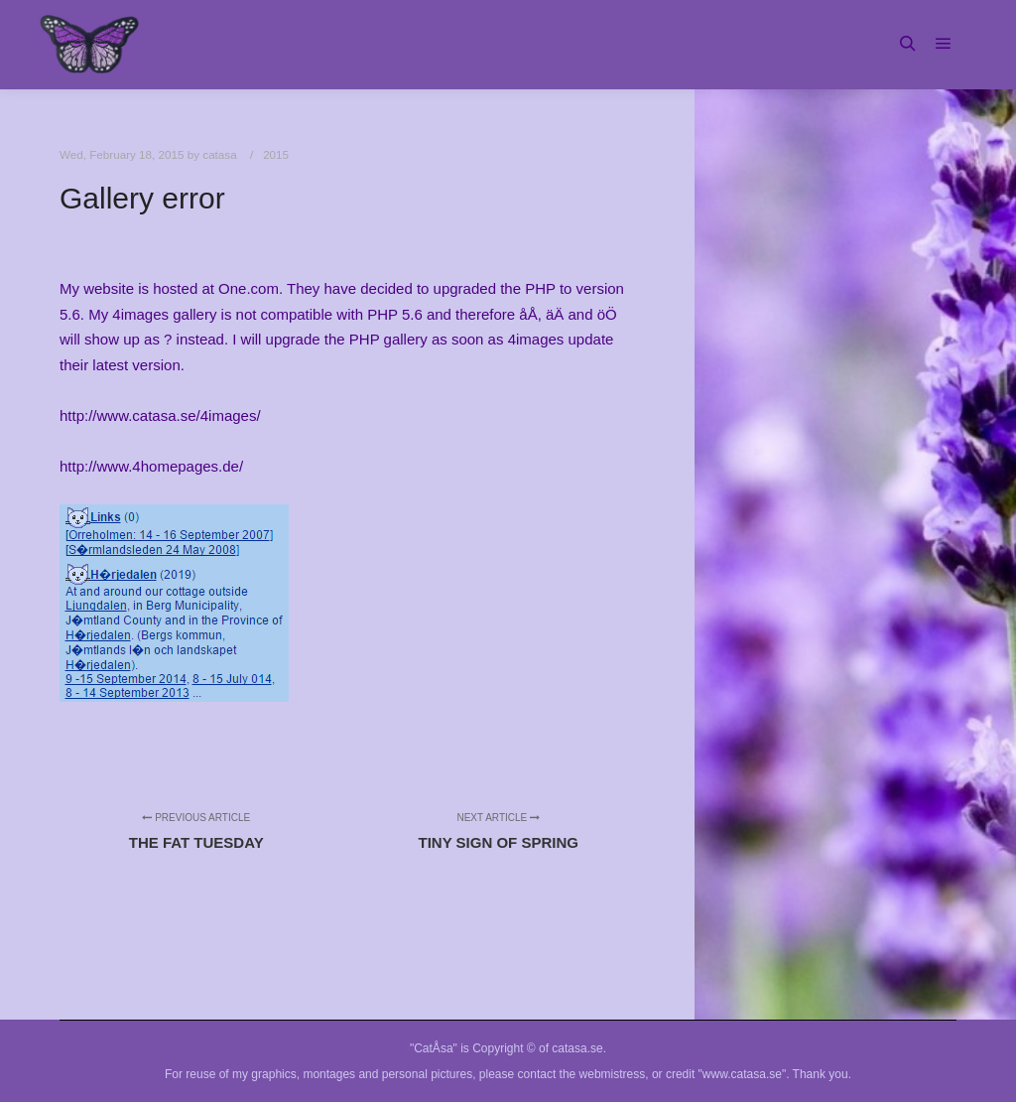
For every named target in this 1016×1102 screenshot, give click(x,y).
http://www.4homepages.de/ (151, 466)
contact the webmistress (582, 1074)
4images (536, 339)
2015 (276, 154)
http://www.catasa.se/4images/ (160, 415)
